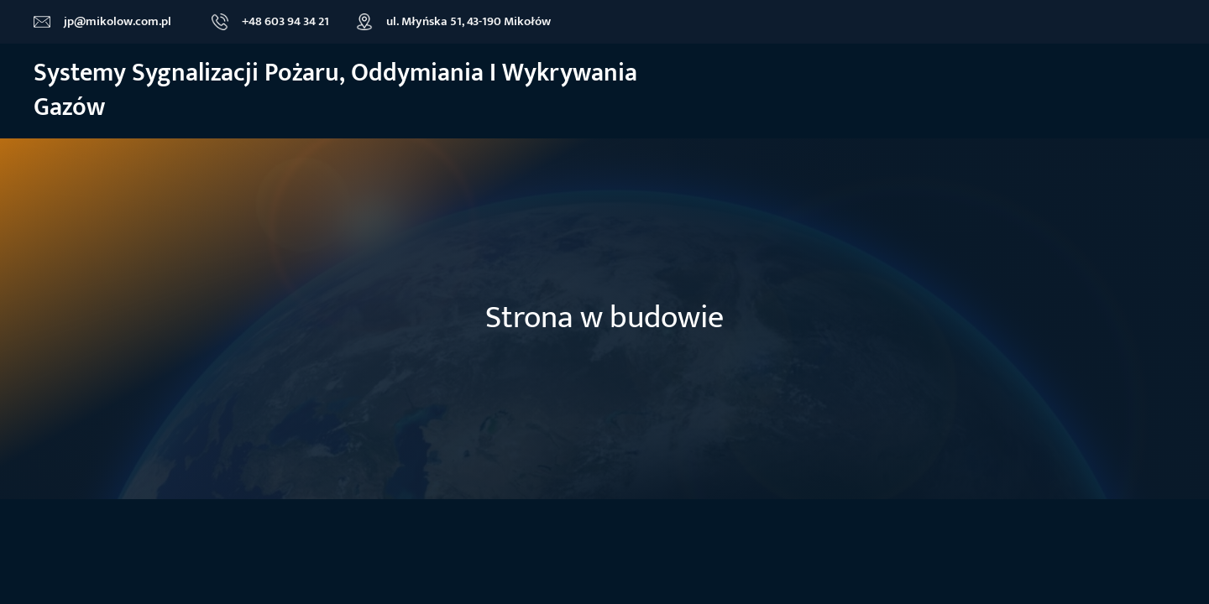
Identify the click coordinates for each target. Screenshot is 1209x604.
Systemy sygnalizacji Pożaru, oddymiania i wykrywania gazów (335, 90)
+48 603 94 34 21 (285, 21)
